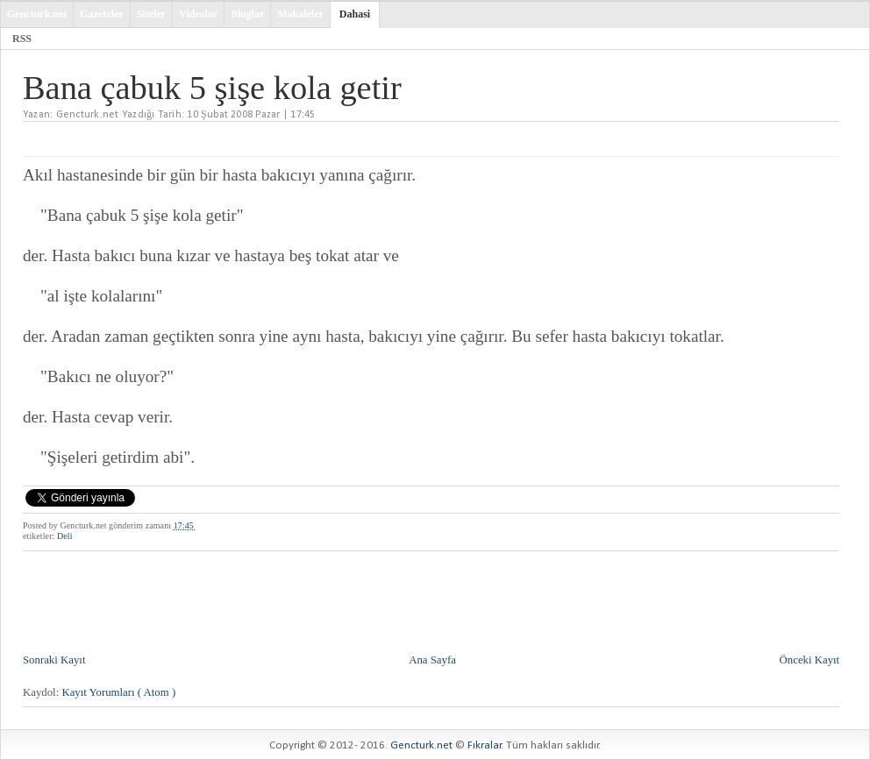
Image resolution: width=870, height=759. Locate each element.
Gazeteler (101, 14)
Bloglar (247, 14)
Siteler (151, 14)
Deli (65, 536)
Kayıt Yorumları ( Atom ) (118, 692)
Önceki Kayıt (810, 660)
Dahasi (354, 14)
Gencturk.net (37, 14)
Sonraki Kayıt (54, 660)
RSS (22, 38)
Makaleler (300, 14)
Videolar (198, 14)
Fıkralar (484, 745)
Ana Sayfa (432, 660)
